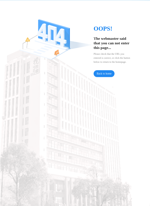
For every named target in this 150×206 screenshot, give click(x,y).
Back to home (104, 74)
